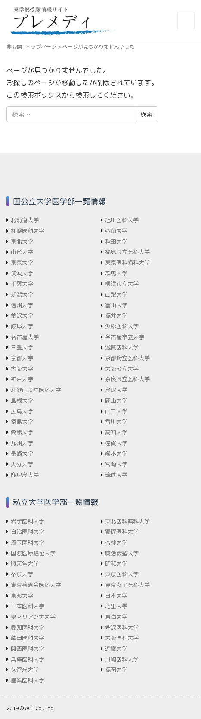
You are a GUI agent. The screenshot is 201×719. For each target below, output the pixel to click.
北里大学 (116, 606)
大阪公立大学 (122, 369)
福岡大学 (116, 669)
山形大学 (22, 252)
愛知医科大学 (27, 627)
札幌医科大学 (27, 231)
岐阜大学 (22, 326)
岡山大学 (116, 400)
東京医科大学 (122, 574)
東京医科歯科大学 (127, 262)
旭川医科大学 (122, 220)
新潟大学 (22, 294)
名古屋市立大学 (124, 337)
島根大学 (22, 400)
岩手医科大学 (27, 521)
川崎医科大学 (122, 659)
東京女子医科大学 (127, 585)
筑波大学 (22, 273)
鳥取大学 (116, 390)
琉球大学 (116, 475)
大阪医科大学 (122, 638)
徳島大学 (22, 421)
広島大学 (22, 411)
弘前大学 (116, 231)
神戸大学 (22, 379)
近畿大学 (116, 648)
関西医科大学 (27, 648)
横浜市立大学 (122, 284)
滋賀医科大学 (122, 347)
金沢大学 (22, 315)
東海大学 (116, 617)
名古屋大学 (25, 337)
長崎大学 (22, 453)
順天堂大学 (25, 563)
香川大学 (116, 421)
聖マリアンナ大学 (33, 617)
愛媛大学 (22, 432)
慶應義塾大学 (122, 553)
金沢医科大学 (122, 627)
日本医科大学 (27, 606)
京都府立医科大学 (127, 358)
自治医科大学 (27, 531)
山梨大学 (116, 294)
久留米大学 (25, 669)
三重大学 (22, 347)
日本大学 (116, 596)
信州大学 (22, 305)
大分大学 (22, 464)
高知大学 (116, 432)
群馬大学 (116, 273)
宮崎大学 (116, 464)
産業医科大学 (27, 680)
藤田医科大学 (27, 638)
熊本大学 (116, 453)
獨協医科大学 (122, 531)
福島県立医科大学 (127, 252)
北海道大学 (25, 220)
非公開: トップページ (31, 46)
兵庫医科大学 (27, 659)
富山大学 (116, 305)
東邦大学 (22, 596)
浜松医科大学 (122, 326)
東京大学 (22, 262)
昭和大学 (116, 563)
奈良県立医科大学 (127, 379)
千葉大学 (22, 284)
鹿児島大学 (25, 475)
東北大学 (22, 241)
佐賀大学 (116, 443)
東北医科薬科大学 (127, 521)
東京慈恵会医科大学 (36, 585)
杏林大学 (116, 542)
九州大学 (22, 443)
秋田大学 (116, 241)
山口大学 (116, 411)
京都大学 (22, 358)
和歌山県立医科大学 (36, 390)
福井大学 (116, 315)
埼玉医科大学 (27, 542)
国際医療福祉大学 (33, 553)
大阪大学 (22, 369)
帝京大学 (22, 574)
